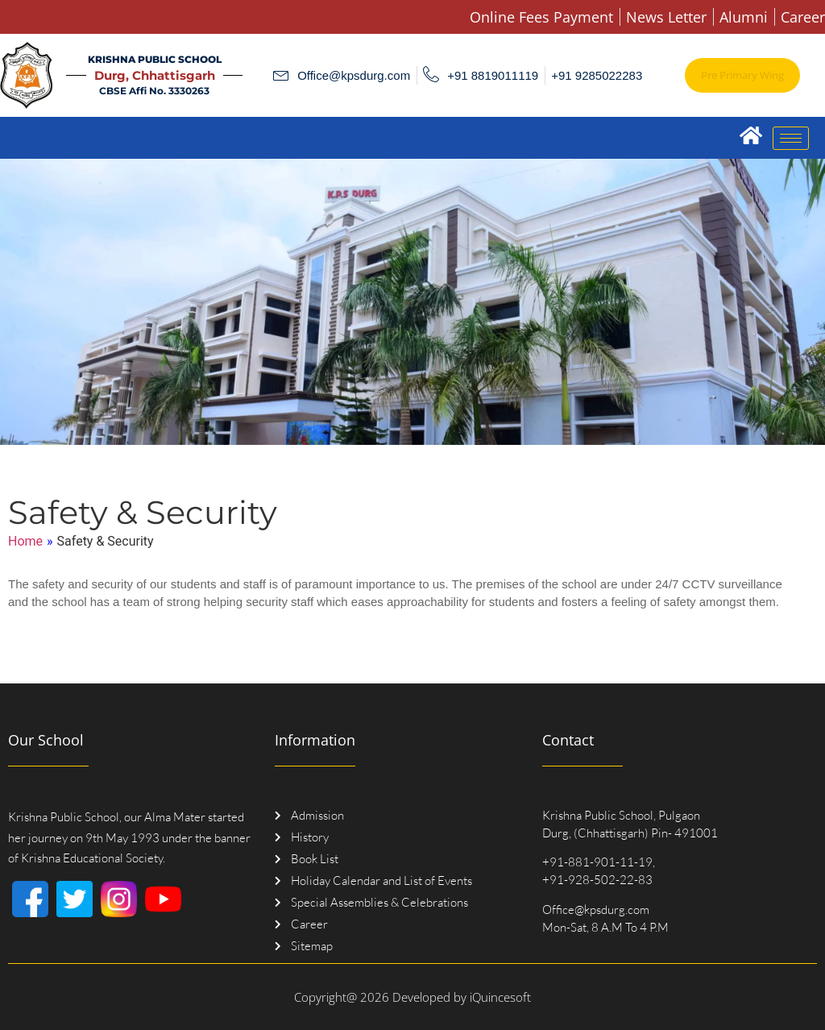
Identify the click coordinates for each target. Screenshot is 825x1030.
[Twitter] (74, 899)
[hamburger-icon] (791, 138)
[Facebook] (30, 899)
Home (25, 541)
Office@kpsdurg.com (595, 909)
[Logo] (26, 75)
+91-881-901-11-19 (597, 862)
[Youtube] (163, 899)
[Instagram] (119, 899)
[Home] (750, 135)
